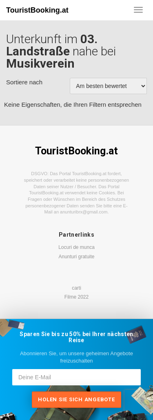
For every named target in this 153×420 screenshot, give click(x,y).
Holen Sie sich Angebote (76, 399)
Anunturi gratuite (76, 256)
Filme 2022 (76, 297)
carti (76, 288)
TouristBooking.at (37, 10)
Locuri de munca (76, 247)
